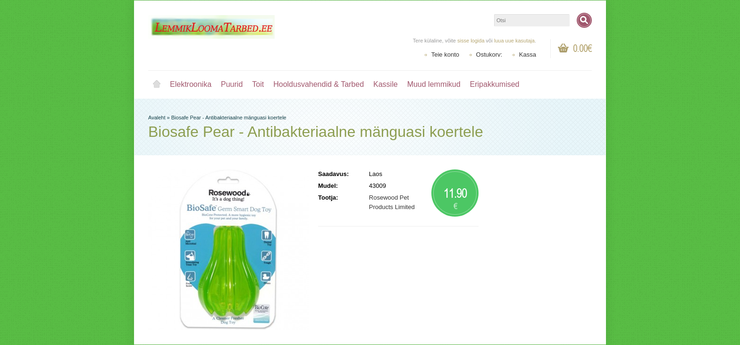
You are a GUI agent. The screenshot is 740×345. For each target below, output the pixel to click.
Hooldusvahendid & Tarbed (318, 84)
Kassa (527, 54)
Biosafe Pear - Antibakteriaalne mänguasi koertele (228, 117)
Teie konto (445, 54)
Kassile (385, 84)
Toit (258, 84)
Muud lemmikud (434, 84)
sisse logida (470, 40)
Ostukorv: (489, 54)
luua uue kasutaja (514, 40)
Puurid (232, 84)
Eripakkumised (495, 84)
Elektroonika (190, 84)
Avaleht (156, 84)
